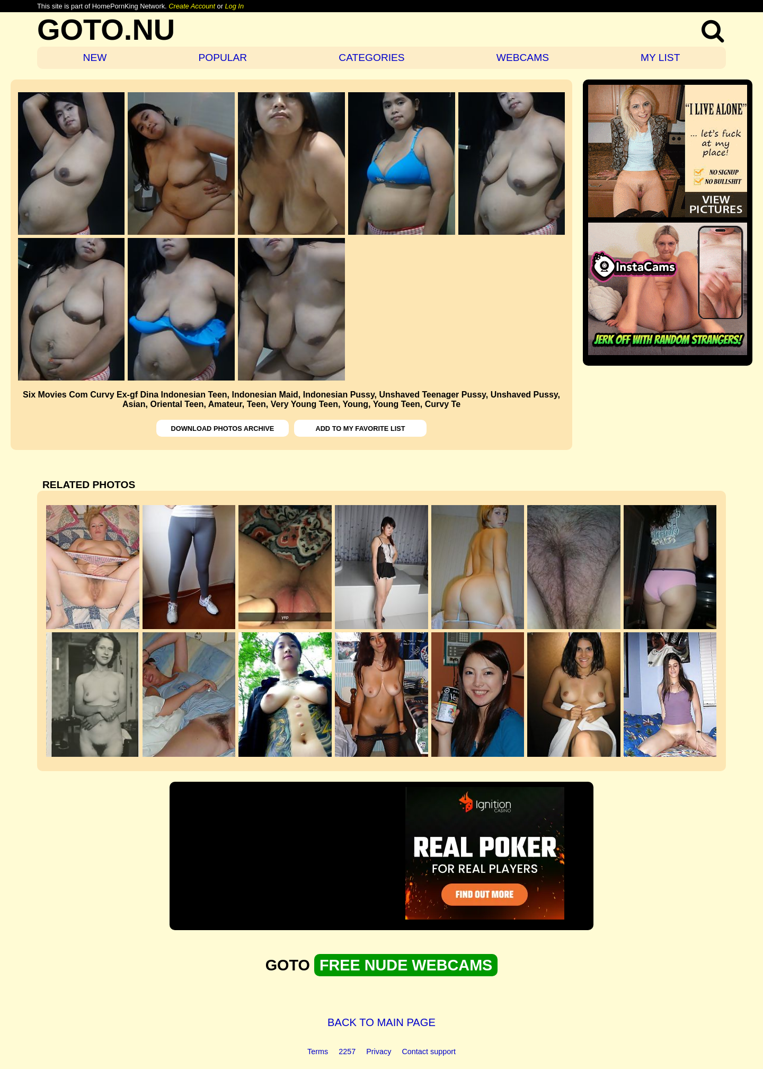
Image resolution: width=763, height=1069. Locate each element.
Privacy (378, 1051)
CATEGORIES (371, 57)
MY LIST (660, 57)
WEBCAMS (522, 57)
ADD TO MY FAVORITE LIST (360, 428)
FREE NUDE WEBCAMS (406, 965)
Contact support (429, 1051)
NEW (95, 57)
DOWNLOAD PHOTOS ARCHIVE (222, 428)
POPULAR (222, 57)
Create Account (191, 6)
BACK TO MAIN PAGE (381, 1022)
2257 (347, 1051)
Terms (317, 1051)
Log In (234, 6)
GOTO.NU (106, 29)
